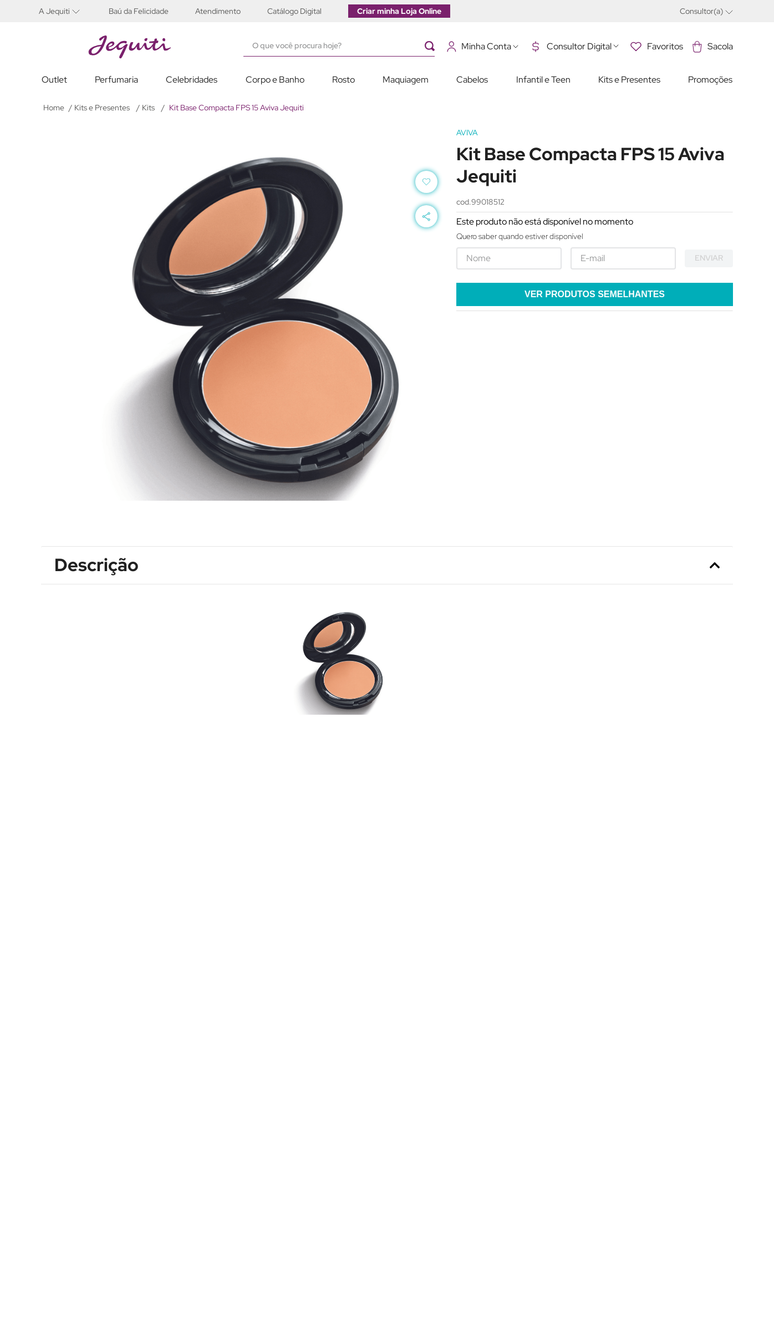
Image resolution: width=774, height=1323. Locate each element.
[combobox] (344, 46)
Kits (148, 108)
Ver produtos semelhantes (595, 294)
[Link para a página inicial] (54, 107)
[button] (67, 10)
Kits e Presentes (102, 108)
